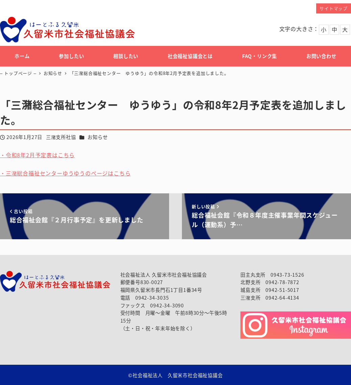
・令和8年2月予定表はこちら (37, 155)
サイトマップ (334, 8)
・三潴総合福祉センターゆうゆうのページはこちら (65, 173)
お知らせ (98, 137)
